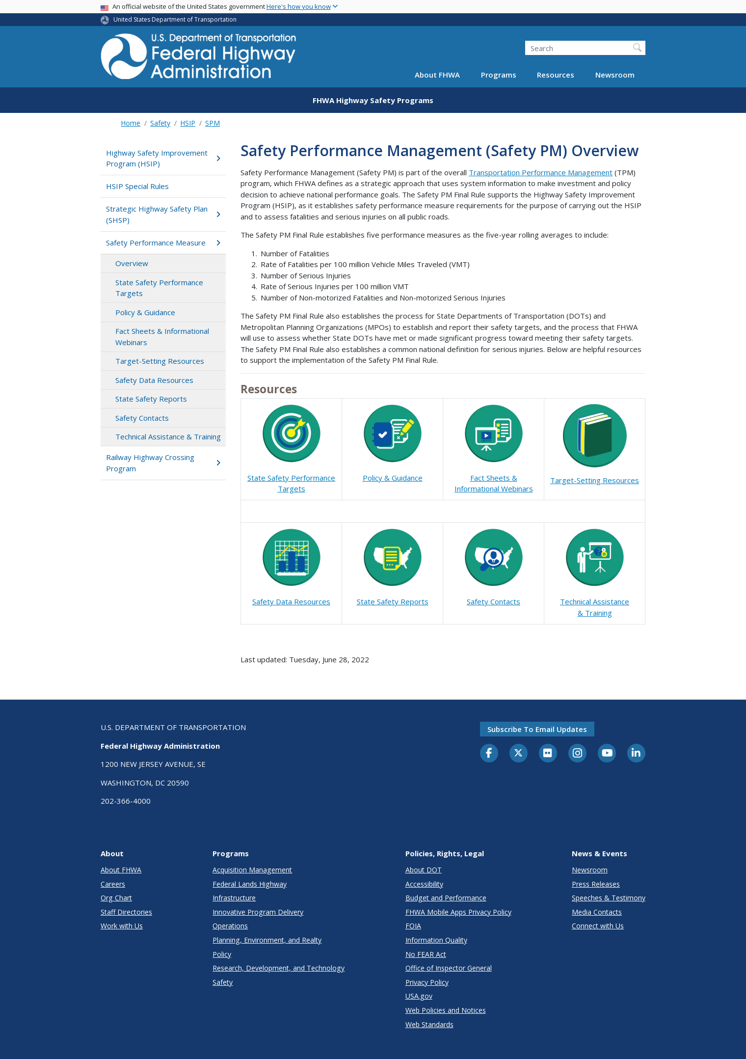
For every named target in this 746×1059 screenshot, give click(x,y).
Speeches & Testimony (608, 897)
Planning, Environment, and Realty (267, 940)
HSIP (187, 123)
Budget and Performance (445, 897)
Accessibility (424, 884)
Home (130, 123)
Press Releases (596, 884)
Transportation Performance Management (541, 172)
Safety (160, 123)
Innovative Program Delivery (258, 912)
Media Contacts (597, 912)
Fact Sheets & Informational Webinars (162, 336)
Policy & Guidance (145, 312)
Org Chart (116, 897)
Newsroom (615, 75)
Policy (222, 954)
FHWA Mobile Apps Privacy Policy (458, 912)
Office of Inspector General (448, 968)
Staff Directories (126, 912)
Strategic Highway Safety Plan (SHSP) (163, 214)
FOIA (413, 925)
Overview (131, 263)
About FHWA (437, 75)
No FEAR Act (425, 954)
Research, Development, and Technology (279, 968)
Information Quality (436, 940)
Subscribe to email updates (537, 729)
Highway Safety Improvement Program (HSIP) (163, 158)
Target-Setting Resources (159, 361)
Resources (555, 75)
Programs (498, 75)
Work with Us (122, 925)
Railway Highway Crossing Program (163, 462)
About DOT (423, 869)
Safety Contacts (142, 418)
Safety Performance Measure (163, 242)
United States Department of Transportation (175, 19)
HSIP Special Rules (137, 186)
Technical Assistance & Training (168, 436)
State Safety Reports (151, 399)
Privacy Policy (427, 982)
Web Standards (429, 1024)
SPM (212, 123)
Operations (230, 925)
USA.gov (418, 996)
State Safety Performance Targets (159, 288)
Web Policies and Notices (445, 1010)
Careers (113, 884)
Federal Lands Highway (250, 884)
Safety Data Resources (154, 380)
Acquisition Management (252, 869)
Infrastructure (234, 897)
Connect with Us (598, 925)
